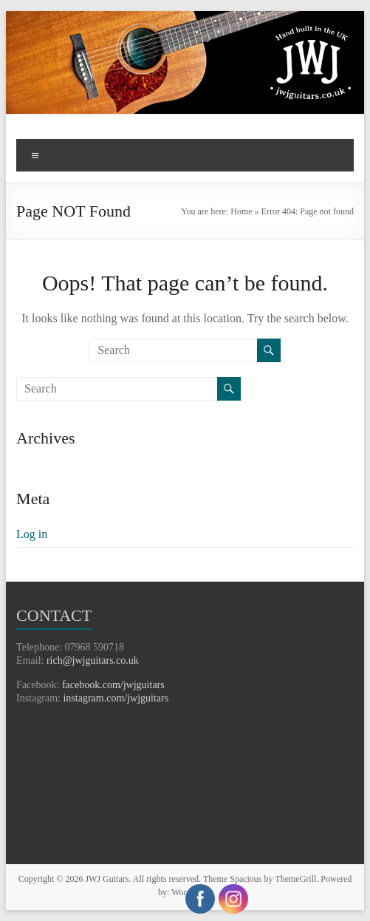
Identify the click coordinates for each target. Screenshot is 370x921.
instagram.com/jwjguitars (115, 698)
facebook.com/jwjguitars (113, 684)
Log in (31, 534)
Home (241, 211)
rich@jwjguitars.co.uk (93, 660)
